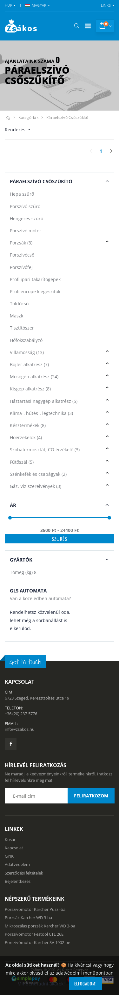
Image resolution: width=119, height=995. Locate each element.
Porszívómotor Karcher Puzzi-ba (35, 909)
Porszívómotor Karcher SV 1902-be (37, 942)
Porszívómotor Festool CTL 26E (34, 934)
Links (106, 5)
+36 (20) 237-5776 (21, 713)
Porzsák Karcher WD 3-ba (28, 917)
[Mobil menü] (88, 26)
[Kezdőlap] (7, 117)
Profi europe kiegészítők (35, 291)
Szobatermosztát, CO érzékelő (45, 450)
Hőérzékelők (26, 437)
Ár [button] (13, 505)
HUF (8, 5)
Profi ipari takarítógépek (35, 279)
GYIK (9, 856)
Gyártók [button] (21, 559)
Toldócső (19, 304)
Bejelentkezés (17, 881)
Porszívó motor (25, 231)
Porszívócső (22, 255)
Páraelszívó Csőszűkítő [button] (41, 181)
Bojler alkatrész (29, 364)
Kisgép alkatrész (30, 389)
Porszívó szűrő (25, 206)
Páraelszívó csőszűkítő (67, 117)
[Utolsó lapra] (111, 151)
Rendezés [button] (16, 130)
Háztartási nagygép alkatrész (43, 401)
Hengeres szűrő (26, 218)
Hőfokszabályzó (26, 340)
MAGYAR (36, 5)
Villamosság (27, 352)
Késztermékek (28, 425)
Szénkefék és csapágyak (38, 474)
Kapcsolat (14, 848)
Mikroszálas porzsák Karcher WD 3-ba (40, 926)
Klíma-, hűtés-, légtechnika (41, 413)
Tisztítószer (22, 328)
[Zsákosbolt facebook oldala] (11, 744)
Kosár (10, 839)
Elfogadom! (85, 983)
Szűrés (60, 538)
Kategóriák (28, 117)
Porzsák (21, 243)
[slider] (10, 517)
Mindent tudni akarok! (41, 984)
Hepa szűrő (22, 194)
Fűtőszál (22, 462)
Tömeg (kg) (23, 572)
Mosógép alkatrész (34, 377)
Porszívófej (21, 267)
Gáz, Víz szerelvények (35, 486)
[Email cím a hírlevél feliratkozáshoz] (59, 795)
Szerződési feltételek (24, 873)
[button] (77, 26)
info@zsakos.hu (20, 729)
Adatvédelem (17, 864)
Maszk (16, 316)
